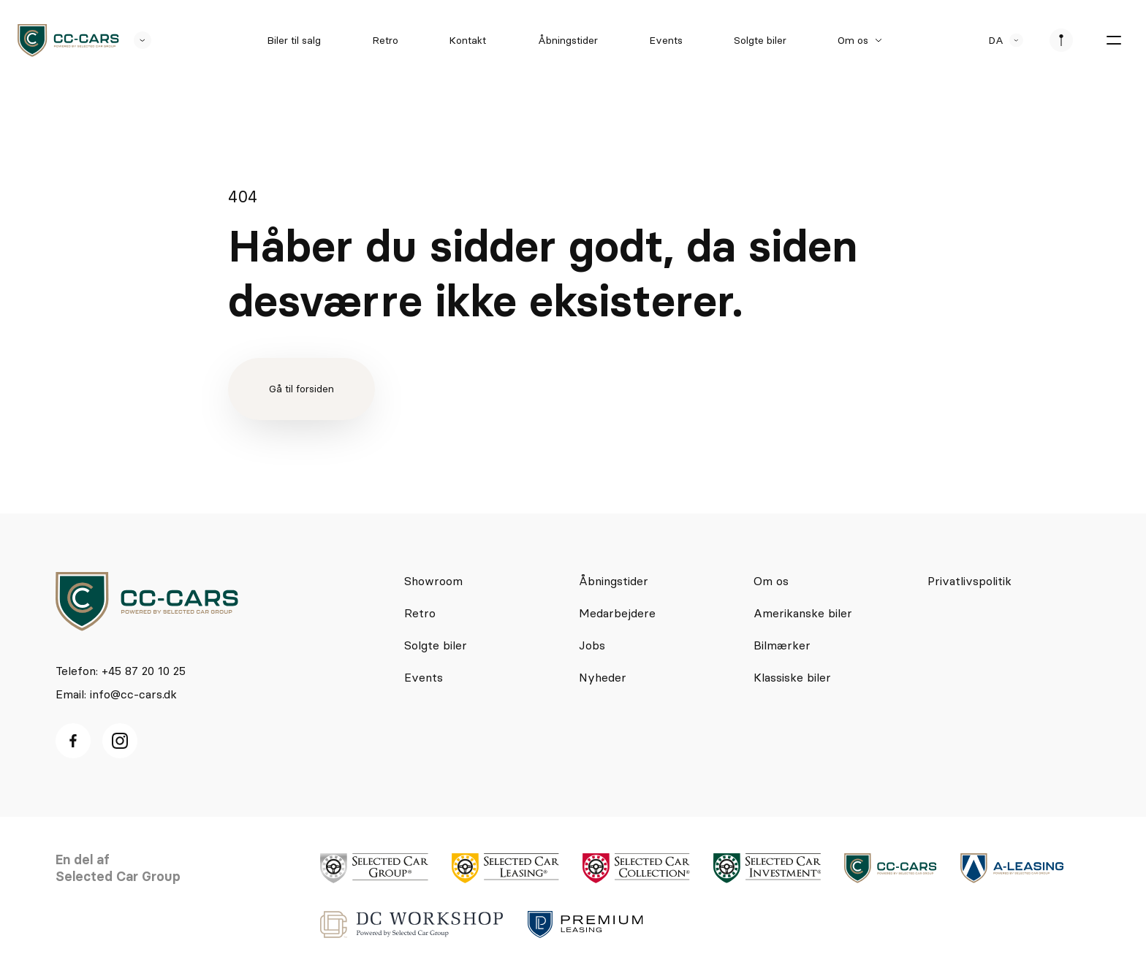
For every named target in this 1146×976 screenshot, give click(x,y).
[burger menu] (1113, 40)
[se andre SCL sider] (135, 40)
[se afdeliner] (1061, 40)
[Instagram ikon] (119, 740)
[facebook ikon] (73, 740)
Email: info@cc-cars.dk (116, 694)
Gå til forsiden (301, 388)
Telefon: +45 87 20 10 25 (121, 670)
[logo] (68, 40)
